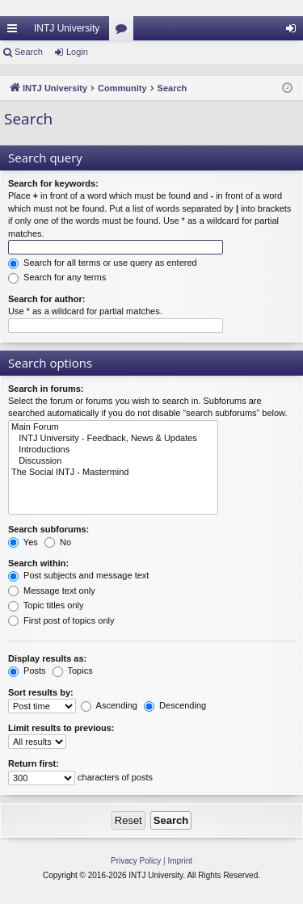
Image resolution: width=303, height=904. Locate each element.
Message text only (51, 590)
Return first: (33, 763)
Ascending (109, 705)
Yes (23, 542)
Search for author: (46, 299)
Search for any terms (57, 277)
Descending (175, 705)
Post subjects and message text (78, 575)
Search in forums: (46, 388)
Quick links (15, 31)
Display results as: (47, 658)
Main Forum (113, 427)
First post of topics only (61, 620)
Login (77, 52)
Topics (73, 670)
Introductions (113, 450)
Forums (124, 31)
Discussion (113, 461)
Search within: (38, 563)
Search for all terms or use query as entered (102, 262)
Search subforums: (48, 529)
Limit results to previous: (61, 728)
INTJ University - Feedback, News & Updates (113, 438)
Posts (27, 670)
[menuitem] (136, 861)
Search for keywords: (53, 183)
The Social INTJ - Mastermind (113, 472)
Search (29, 52)
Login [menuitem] (294, 31)
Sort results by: (41, 692)
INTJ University (66, 28)
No (57, 542)
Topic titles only (45, 605)
